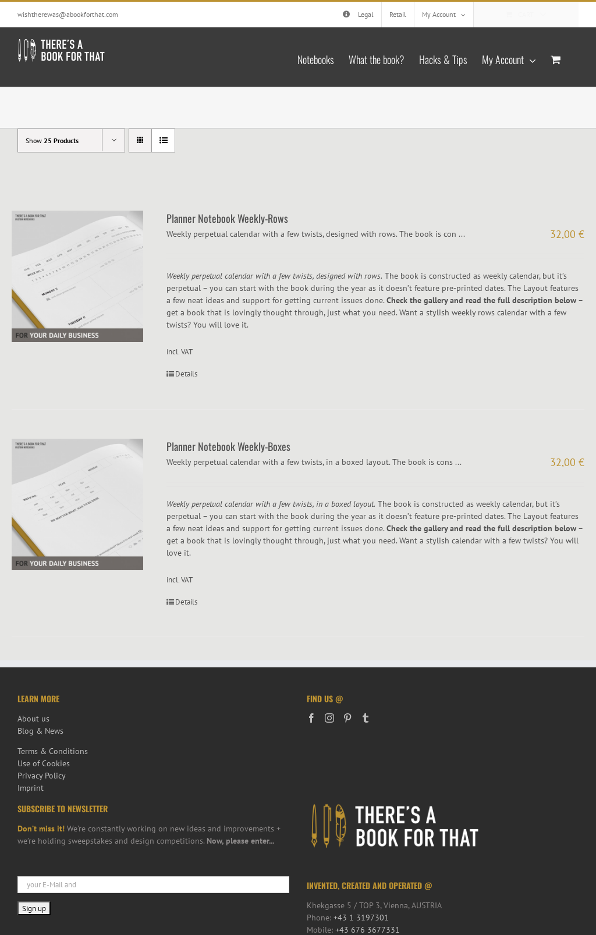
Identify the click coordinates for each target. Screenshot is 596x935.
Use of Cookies (43, 763)
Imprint (30, 788)
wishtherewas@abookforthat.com (67, 14)
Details (186, 374)
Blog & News (40, 731)
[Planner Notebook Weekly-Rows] (77, 276)
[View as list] (163, 140)
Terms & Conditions (52, 751)
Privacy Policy (41, 775)
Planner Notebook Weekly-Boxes (228, 446)
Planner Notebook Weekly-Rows (227, 218)
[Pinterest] (347, 718)
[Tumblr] (365, 718)
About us (33, 718)
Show (52, 140)
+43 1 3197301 (361, 917)
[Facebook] (311, 718)
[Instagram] (329, 718)
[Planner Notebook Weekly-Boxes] (77, 504)
